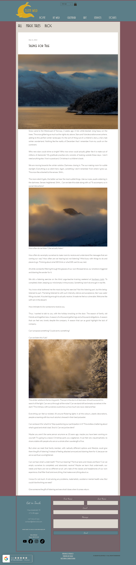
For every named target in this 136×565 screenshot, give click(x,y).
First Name (68, 499)
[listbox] (67, 4)
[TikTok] (42, 541)
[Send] (85, 533)
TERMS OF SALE (68, 556)
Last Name (102, 499)
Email (85, 508)
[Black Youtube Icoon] (25, 541)
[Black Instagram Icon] (36, 541)
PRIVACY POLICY (68, 553)
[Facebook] (30, 541)
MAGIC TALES (33, 26)
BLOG (48, 26)
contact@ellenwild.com (33, 522)
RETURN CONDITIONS (68, 558)
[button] (56, 18)
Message (85, 517)
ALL (20, 26)
